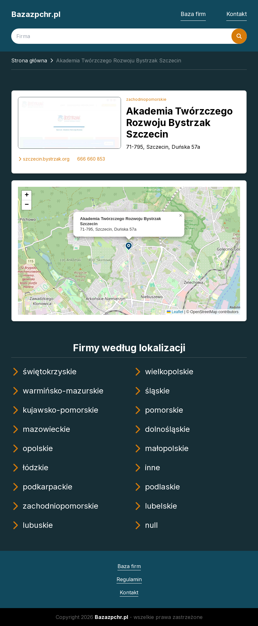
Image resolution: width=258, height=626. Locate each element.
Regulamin (129, 579)
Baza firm (193, 14)
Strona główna (29, 60)
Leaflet (175, 312)
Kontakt (236, 14)
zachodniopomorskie (146, 99)
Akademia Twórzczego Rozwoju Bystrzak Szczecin (179, 122)
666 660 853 (91, 159)
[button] (129, 246)
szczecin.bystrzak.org (43, 159)
